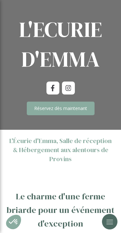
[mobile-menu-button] (110, 222)
